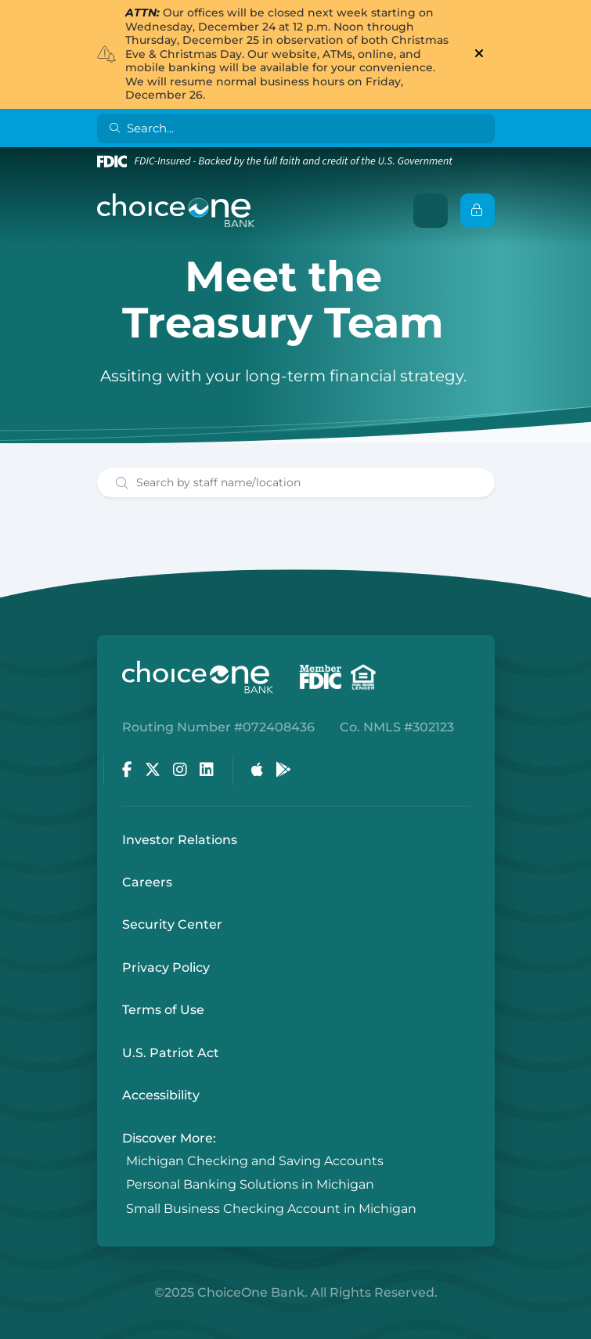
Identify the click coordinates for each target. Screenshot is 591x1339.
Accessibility (161, 1095)
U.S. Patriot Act (170, 1052)
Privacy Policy (166, 967)
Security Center (172, 924)
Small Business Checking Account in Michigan (271, 1208)
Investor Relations (179, 839)
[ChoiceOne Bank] (176, 210)
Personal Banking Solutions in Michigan (250, 1185)
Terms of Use (163, 1009)
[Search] (298, 128)
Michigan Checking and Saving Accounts (255, 1160)
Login (11, 1327)
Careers (147, 882)
